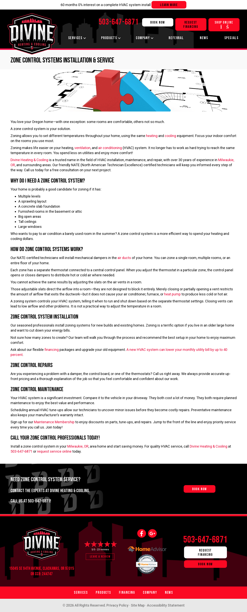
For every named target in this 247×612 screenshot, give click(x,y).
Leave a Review (100, 556)
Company (143, 38)
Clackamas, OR (53, 568)
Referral (176, 38)
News (204, 38)
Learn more (169, 5)
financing (51, 350)
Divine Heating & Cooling (29, 160)
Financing (127, 592)
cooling (170, 136)
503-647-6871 (21, 451)
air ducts (124, 258)
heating (152, 136)
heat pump (172, 294)
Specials (231, 38)
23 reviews (103, 549)
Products (109, 38)
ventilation (82, 148)
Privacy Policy (117, 605)
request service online (54, 451)
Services (75, 38)
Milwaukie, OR (78, 446)
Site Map (138, 605)
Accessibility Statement (166, 605)
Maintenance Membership (54, 422)
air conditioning (110, 148)
